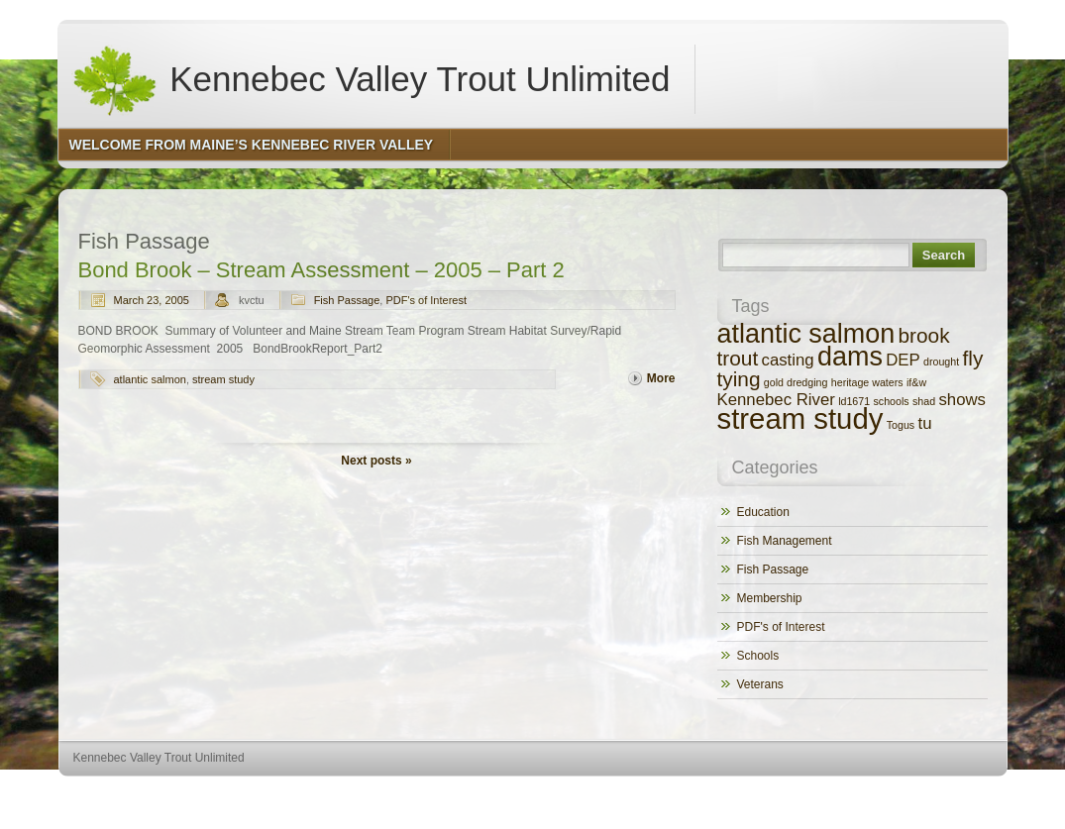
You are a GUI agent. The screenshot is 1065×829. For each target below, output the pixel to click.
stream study (223, 379)
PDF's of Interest (426, 300)
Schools (758, 656)
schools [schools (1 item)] (890, 401)
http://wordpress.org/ (785, 794)
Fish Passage (347, 300)
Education (763, 512)
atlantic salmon (150, 379)
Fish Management (784, 541)
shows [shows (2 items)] (962, 399)
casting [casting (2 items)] (788, 360)
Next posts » (376, 460)
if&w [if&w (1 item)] (916, 382)
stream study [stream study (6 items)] (800, 418)
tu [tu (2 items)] (925, 423)
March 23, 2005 (151, 300)
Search (943, 255)
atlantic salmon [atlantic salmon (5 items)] (806, 334)
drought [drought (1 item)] (941, 361)
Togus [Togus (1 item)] (900, 425)
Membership (769, 598)
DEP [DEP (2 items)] (902, 360)
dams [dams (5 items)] (850, 356)
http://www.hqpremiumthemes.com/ (929, 794)
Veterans (760, 684)
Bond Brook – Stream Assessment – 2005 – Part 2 (321, 270)
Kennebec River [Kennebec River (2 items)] (776, 399)
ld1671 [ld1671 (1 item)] (854, 401)
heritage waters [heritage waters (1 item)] (867, 382)
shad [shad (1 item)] (923, 401)
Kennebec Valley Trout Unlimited (371, 79)
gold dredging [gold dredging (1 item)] (796, 382)
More (661, 378)
